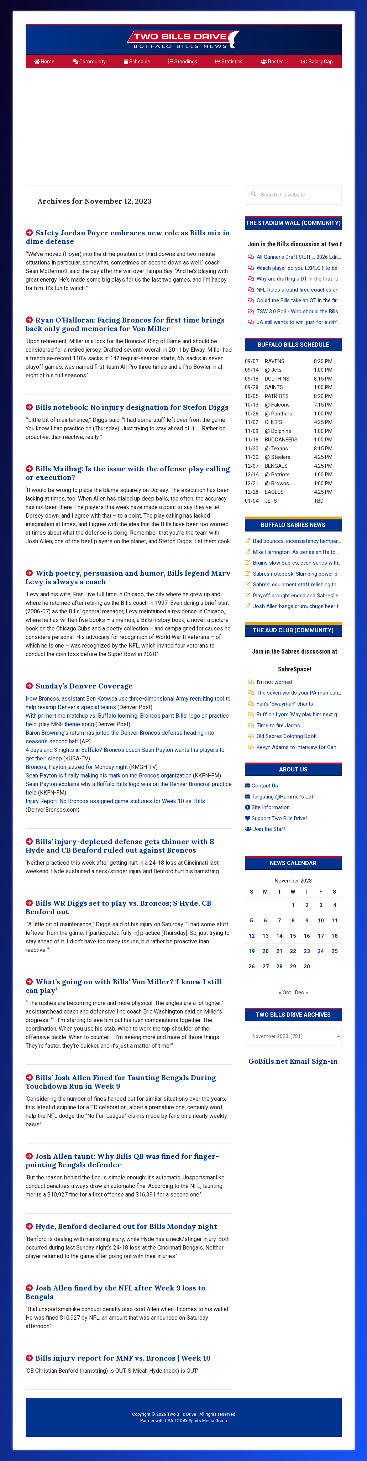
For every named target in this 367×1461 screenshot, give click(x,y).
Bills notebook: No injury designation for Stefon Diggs (132, 407)
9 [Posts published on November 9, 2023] (307, 920)
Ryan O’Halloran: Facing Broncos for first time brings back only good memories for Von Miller (125, 324)
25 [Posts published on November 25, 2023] (334, 951)
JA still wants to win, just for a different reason (312, 322)
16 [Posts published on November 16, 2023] (307, 936)
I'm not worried (274, 682)
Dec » (301, 992)
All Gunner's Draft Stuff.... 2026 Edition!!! (303, 257)
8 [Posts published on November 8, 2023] (293, 920)
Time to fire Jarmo (278, 725)
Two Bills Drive (184, 39)
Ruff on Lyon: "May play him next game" (303, 714)
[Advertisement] (184, 124)
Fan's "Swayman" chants (285, 704)
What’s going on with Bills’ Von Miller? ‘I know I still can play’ (124, 986)
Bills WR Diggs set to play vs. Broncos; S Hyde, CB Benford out (118, 907)
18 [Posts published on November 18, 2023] (334, 936)
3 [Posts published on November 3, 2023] (321, 905)
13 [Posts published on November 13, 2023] (265, 936)
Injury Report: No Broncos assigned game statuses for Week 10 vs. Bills (115, 801)
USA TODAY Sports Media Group (196, 1420)
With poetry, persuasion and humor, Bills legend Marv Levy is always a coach (128, 577)
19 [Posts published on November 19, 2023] (251, 951)
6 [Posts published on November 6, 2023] (265, 920)
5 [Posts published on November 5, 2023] (251, 920)
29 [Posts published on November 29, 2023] (293, 966)
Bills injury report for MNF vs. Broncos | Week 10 (123, 1357)
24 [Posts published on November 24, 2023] (321, 951)
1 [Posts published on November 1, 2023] (293, 905)
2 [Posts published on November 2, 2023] (307, 905)
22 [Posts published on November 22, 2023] (293, 951)
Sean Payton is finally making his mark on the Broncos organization (109, 775)
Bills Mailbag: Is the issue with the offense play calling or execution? (128, 473)
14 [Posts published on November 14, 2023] (279, 936)
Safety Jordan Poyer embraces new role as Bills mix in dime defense (128, 237)
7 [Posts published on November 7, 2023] (279, 920)
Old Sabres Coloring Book (286, 736)
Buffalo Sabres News (293, 525)
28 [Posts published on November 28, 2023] (279, 966)
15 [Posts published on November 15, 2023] (293, 936)
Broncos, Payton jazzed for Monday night (77, 767)
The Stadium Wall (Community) (293, 223)
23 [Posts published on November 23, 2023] (307, 951)
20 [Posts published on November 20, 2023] (265, 951)
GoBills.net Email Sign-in (293, 1061)
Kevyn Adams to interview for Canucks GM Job (312, 747)
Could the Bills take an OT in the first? (300, 300)
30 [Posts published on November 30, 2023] (307, 966)
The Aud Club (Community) (293, 630)
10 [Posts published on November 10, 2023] (321, 920)
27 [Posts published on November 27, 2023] (265, 966)
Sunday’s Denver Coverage (84, 685)
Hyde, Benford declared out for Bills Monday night (126, 1226)
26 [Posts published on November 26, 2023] (251, 966)
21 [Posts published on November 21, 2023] (279, 951)
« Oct (285, 992)
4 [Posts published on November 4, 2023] (334, 905)
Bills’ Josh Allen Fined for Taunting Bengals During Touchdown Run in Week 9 (121, 1081)
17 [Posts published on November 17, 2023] (321, 936)
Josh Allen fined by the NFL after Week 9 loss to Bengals (115, 1292)
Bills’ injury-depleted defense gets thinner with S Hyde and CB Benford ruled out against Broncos (120, 845)
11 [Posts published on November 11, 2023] (334, 920)
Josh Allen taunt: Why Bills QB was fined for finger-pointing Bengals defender (122, 1160)
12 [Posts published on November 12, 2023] (251, 936)
